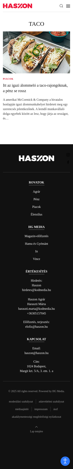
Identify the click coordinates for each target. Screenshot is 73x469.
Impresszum (41, 409)
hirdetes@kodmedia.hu (36, 290)
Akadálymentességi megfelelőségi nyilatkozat (36, 416)
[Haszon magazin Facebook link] (68, 162)
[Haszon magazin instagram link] (68, 154)
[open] (65, 461)
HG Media (58, 391)
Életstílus (36, 214)
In (36, 251)
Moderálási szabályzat (21, 401)
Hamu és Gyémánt (36, 243)
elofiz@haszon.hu (36, 326)
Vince (36, 259)
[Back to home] (17, 6)
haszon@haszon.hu (37, 353)
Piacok (36, 206)
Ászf (55, 409)
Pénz (36, 199)
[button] (61, 6)
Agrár (36, 191)
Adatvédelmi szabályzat (51, 401)
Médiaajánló (21, 409)
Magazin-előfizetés (36, 236)
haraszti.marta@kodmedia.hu (36, 308)
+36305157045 (36, 313)
